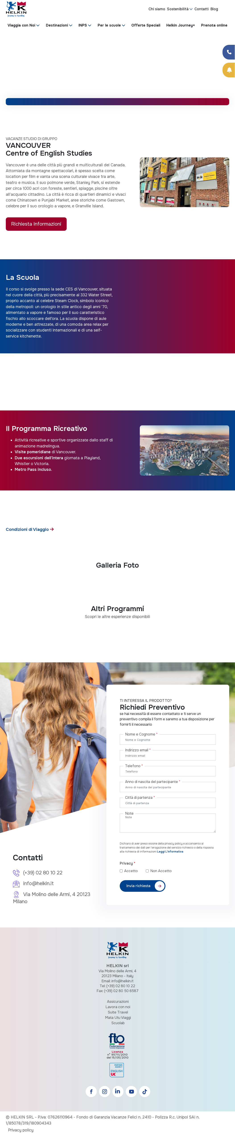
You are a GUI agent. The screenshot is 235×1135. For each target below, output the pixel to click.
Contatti (201, 9)
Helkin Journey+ (180, 25)
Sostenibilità (178, 9)
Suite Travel (118, 1012)
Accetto (134, 871)
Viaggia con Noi (21, 25)
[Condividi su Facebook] (229, 52)
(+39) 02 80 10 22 (42, 873)
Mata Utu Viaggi (118, 1017)
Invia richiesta (138, 886)
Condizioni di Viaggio (28, 529)
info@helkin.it (38, 883)
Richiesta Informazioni (36, 224)
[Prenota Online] (229, 70)
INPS (82, 25)
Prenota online (214, 25)
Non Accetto (161, 871)
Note (129, 813)
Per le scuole (109, 25)
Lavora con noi (117, 1007)
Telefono (134, 766)
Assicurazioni (118, 1001)
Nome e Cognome (141, 734)
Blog (214, 9)
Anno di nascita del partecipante (152, 781)
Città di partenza (140, 797)
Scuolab (118, 1023)
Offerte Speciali (145, 25)
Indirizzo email (138, 750)
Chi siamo (156, 9)
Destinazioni (57, 25)
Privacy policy (20, 1130)
